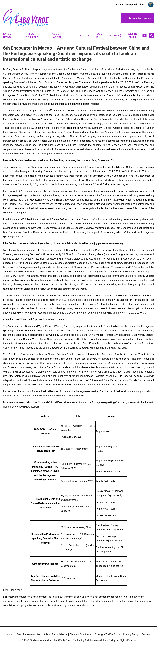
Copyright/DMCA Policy (107, 634)
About (10, 634)
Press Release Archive (28, 634)
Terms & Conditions (80, 634)
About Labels (56, 35)
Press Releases (32, 35)
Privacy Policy (130, 634)
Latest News (8, 35)
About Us (99, 35)
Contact (83, 35)
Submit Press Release (55, 634)
